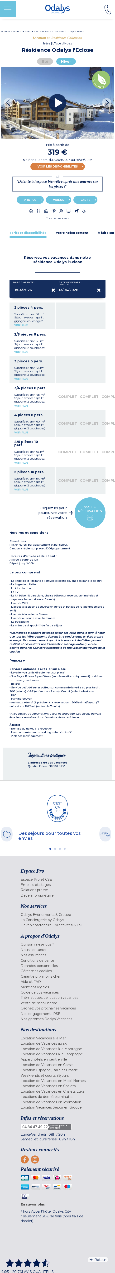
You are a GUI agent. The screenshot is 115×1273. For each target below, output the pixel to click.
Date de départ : (70, 283)
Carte (85, 200)
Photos (30, 200)
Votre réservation (90, 513)
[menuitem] (57, 879)
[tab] (28, 233)
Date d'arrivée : (24, 283)
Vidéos (58, 200)
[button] (57, 218)
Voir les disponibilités (58, 166)
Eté (45, 61)
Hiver (66, 61)
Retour (98, 1260)
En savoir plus (33, 1204)
